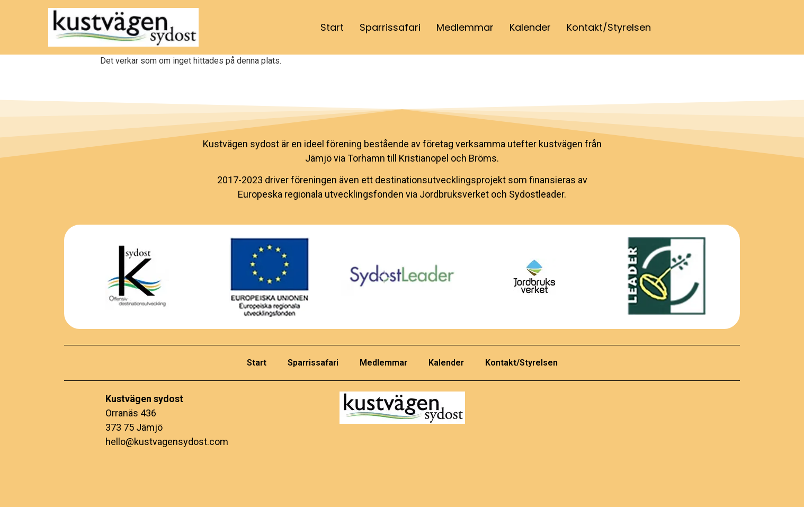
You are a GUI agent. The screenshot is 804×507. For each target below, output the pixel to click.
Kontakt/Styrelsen (609, 27)
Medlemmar (465, 27)
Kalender (530, 27)
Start (332, 27)
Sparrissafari (390, 27)
